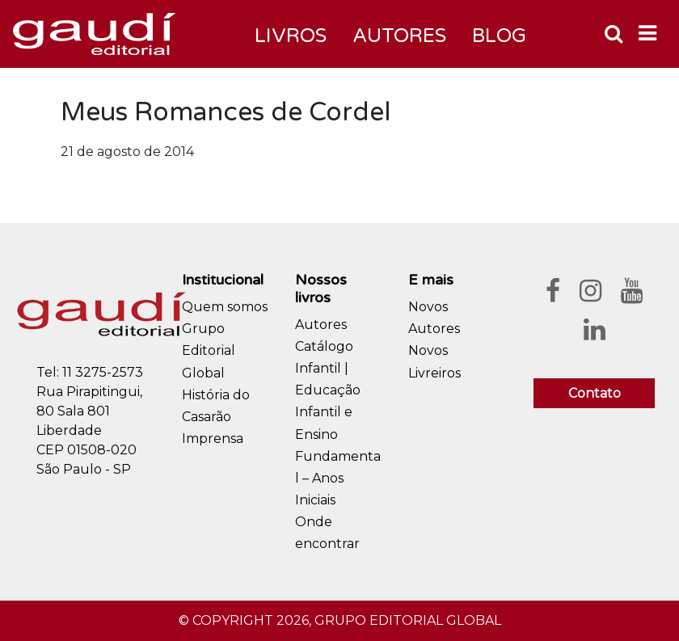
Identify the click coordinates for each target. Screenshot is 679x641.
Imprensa (212, 438)
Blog (499, 36)
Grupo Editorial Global (208, 350)
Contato (594, 393)
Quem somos (225, 306)
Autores (321, 324)
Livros (291, 36)
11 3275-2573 (102, 372)
